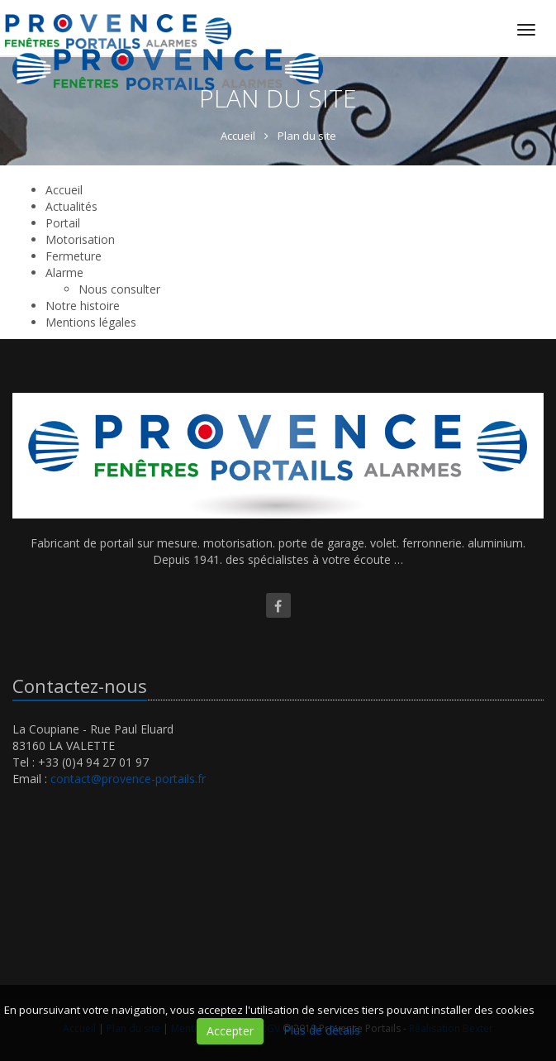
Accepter (230, 1031)
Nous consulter (119, 289)
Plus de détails (321, 1030)
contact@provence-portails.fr (128, 778)
